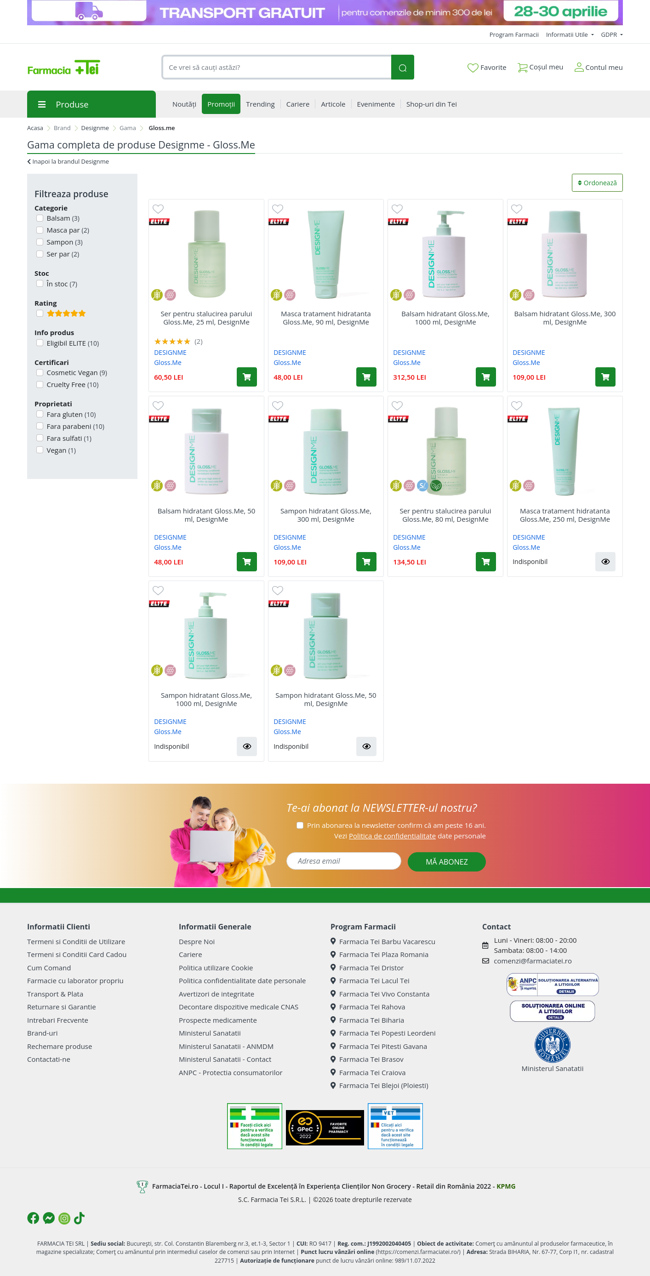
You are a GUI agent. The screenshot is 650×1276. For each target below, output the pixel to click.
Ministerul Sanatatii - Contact (225, 1059)
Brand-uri (42, 1032)
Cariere (190, 954)
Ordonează (597, 182)
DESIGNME (170, 352)
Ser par (62, 253)
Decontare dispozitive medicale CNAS (238, 1006)
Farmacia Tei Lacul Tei (370, 980)
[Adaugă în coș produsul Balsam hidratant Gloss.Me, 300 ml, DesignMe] (605, 377)
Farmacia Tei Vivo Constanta (380, 993)
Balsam (62, 217)
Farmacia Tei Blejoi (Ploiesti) (379, 1085)
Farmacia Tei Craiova (368, 1072)
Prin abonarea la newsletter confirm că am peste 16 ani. (396, 825)
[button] (605, 561)
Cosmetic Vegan (76, 372)
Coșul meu (541, 65)
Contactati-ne (48, 1059)
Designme (95, 128)
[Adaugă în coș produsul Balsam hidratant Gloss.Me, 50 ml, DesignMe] (247, 561)
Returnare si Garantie (61, 1006)
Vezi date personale (410, 835)
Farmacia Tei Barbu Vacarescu (383, 941)
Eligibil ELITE (72, 342)
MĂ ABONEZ (447, 862)
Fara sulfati (68, 438)
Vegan (60, 450)
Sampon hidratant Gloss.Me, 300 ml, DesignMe (325, 515)
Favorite (487, 68)
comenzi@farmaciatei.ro (533, 960)
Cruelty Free (72, 384)
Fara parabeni (74, 426)
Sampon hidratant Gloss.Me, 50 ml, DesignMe (325, 699)
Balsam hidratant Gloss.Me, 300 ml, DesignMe (565, 317)
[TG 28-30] (325, 12)
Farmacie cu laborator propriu (75, 980)
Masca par (67, 229)
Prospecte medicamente (218, 1020)
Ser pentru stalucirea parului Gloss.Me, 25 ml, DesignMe (206, 317)
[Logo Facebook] (33, 1218)
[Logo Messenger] (49, 1218)
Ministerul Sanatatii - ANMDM (226, 1046)
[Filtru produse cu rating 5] (39, 313)
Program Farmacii (514, 34)
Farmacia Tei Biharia (367, 1020)
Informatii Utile (567, 34)
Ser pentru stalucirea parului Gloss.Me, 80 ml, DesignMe (445, 515)
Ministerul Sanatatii (210, 1032)
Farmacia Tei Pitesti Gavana (379, 1046)
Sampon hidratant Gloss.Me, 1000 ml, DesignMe (206, 699)
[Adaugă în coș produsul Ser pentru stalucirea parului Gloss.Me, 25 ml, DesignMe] (247, 377)
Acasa (35, 128)
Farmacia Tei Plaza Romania (379, 954)
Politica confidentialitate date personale (242, 980)
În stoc (61, 283)
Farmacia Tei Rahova (368, 1006)
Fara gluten (70, 414)
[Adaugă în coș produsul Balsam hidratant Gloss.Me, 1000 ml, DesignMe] (486, 377)
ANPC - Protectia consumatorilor (231, 1072)
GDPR (610, 34)
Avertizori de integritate (216, 993)
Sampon (64, 241)
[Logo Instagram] (64, 1219)
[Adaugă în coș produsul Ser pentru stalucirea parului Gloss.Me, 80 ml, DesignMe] (486, 561)
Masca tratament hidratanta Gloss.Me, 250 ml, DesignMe (565, 515)
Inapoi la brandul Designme (68, 161)
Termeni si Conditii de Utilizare (76, 941)
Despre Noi (197, 941)
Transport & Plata (55, 993)
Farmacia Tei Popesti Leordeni (383, 1032)
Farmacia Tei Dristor (367, 967)
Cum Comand (49, 967)
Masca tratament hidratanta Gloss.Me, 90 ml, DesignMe (326, 317)
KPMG (505, 1186)
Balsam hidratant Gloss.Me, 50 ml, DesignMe (207, 515)
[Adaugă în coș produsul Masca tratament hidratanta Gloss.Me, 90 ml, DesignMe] (366, 377)
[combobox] (276, 67)
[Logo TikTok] (79, 1218)
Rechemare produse (59, 1046)
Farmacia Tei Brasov (367, 1059)
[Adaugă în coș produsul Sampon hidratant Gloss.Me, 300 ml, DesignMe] (366, 561)
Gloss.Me (168, 362)
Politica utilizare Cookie (216, 967)
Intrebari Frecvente (57, 1020)
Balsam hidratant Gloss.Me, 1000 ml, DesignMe (445, 317)
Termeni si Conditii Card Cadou (76, 954)
